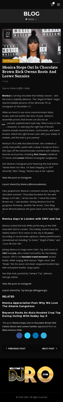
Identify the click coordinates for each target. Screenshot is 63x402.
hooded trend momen (34, 256)
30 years (48, 232)
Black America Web (12, 329)
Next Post (48, 348)
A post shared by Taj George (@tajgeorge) (24, 290)
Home (31, 19)
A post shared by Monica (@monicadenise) (24, 184)
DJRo (26, 397)
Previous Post (16, 348)
